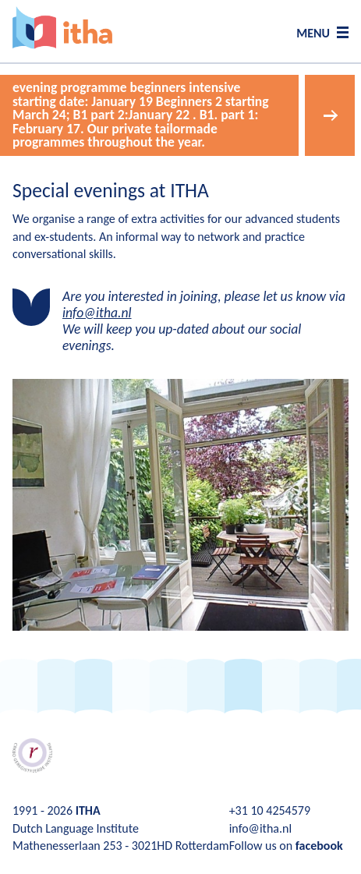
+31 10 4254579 (269, 810)
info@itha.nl (97, 312)
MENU (313, 33)
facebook (319, 845)
